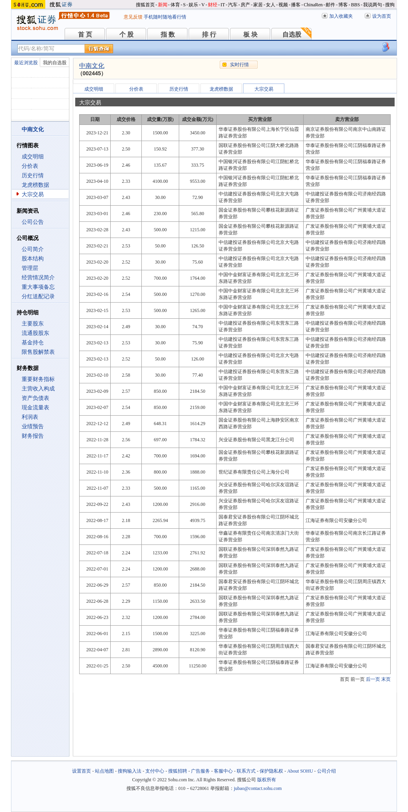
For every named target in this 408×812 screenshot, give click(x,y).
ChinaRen (313, 4)
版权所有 (266, 779)
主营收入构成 (38, 389)
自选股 (291, 34)
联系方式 (246, 771)
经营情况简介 (38, 278)
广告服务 (200, 771)
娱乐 (193, 4)
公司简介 (33, 249)
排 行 (209, 34)
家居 (258, 4)
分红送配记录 (38, 296)
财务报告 (33, 436)
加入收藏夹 (341, 16)
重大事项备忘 (38, 287)
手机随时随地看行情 (165, 17)
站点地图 (104, 771)
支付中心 (154, 771)
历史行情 (33, 175)
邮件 (330, 4)
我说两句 (372, 4)
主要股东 (33, 324)
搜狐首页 (145, 4)
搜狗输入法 (129, 771)
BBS (355, 4)
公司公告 (33, 222)
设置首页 (81, 771)
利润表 (30, 417)
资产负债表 (35, 398)
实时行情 (239, 64)
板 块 (250, 34)
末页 (386, 679)
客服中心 (223, 771)
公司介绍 (326, 771)
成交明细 (33, 157)
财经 (212, 4)
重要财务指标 (38, 379)
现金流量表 (35, 408)
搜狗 (390, 4)
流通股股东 (35, 333)
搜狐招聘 (177, 771)
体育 (175, 4)
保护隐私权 (271, 771)
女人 (270, 4)
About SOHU (300, 771)
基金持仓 (33, 343)
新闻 (162, 4)
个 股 (126, 34)
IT (223, 4)
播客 (295, 4)
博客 (343, 4)
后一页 (373, 679)
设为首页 (381, 16)
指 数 (168, 34)
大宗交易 (33, 194)
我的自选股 (55, 62)
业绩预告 (33, 426)
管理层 (30, 268)
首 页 (85, 34)
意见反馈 (133, 17)
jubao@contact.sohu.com (258, 788)
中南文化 (91, 65)
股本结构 (33, 259)
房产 (245, 4)
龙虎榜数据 (35, 185)
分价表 (30, 166)
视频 (283, 4)
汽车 (232, 4)
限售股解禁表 (38, 352)
